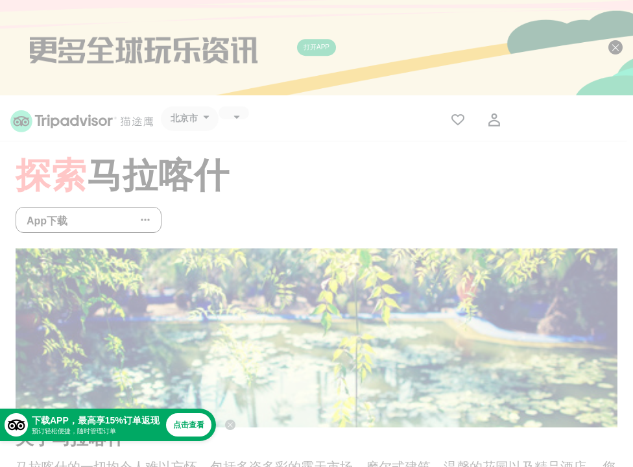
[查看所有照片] (316, 337)
